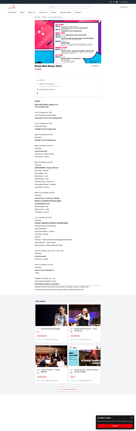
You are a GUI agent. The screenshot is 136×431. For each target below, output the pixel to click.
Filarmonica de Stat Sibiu (46, 84)
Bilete (22, 12)
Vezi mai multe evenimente (68, 389)
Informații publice (66, 12)
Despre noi (32, 12)
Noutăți (54, 12)
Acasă (38, 17)
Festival (44, 17)
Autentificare (124, 7)
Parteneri (78, 12)
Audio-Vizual (43, 12)
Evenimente (12, 12)
